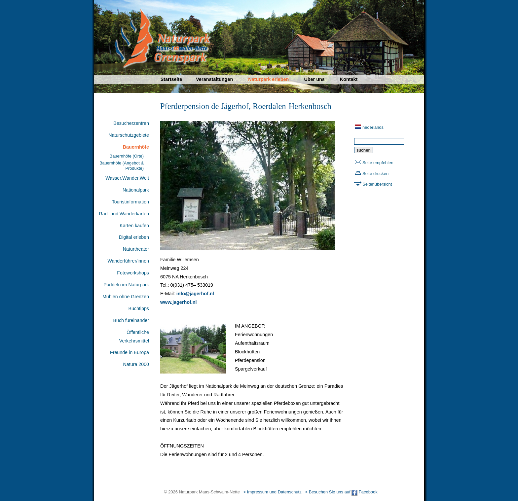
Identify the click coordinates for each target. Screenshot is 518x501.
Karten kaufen (134, 225)
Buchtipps (138, 308)
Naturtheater (136, 249)
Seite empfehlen (377, 162)
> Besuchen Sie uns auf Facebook (341, 491)
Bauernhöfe (136, 147)
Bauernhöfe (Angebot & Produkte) (121, 165)
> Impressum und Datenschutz (272, 491)
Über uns (314, 79)
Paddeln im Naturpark (126, 284)
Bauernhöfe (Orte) (127, 156)
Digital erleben (134, 237)
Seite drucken (375, 173)
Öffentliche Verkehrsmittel (134, 336)
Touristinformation (130, 201)
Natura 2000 (136, 364)
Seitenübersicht (377, 184)
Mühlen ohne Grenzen (125, 296)
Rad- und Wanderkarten (124, 213)
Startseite (171, 79)
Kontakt (349, 79)
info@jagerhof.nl (195, 293)
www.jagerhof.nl (178, 302)
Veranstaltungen (214, 79)
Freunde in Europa (129, 352)
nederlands (373, 127)
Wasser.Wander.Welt (127, 178)
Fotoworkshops (133, 272)
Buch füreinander (131, 320)
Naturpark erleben (268, 79)
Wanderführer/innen (128, 261)
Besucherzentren (131, 123)
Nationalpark (136, 190)
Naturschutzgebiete (128, 135)
